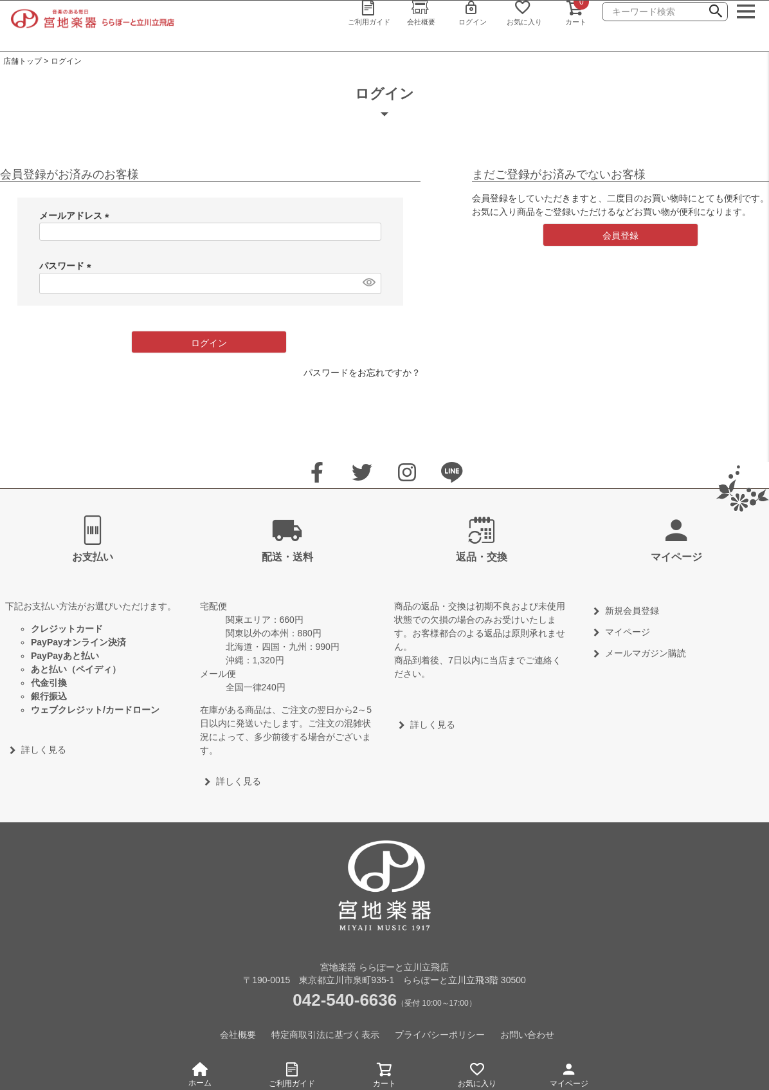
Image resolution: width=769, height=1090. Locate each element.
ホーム (200, 1074)
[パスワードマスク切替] (368, 281)
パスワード (67, 266)
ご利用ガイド (292, 1073)
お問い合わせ (527, 1035)
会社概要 (238, 1035)
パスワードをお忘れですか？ (362, 372)
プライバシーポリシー (440, 1035)
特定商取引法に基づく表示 (325, 1035)
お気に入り (477, 1073)
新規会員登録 (632, 610)
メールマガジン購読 (645, 653)
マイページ (569, 1073)
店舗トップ (22, 61)
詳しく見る (43, 749)
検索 (715, 13)
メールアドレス (76, 215)
